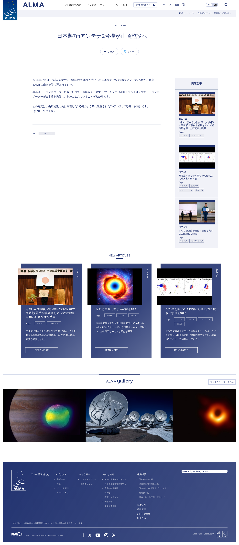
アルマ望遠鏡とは (40, 474)
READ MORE (42, 350)
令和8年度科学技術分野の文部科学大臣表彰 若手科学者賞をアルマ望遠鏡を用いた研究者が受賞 (50, 313)
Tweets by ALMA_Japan (195, 471)
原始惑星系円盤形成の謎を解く (116, 309)
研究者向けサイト (144, 5)
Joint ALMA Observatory (203, 534)
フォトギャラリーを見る (222, 382)
